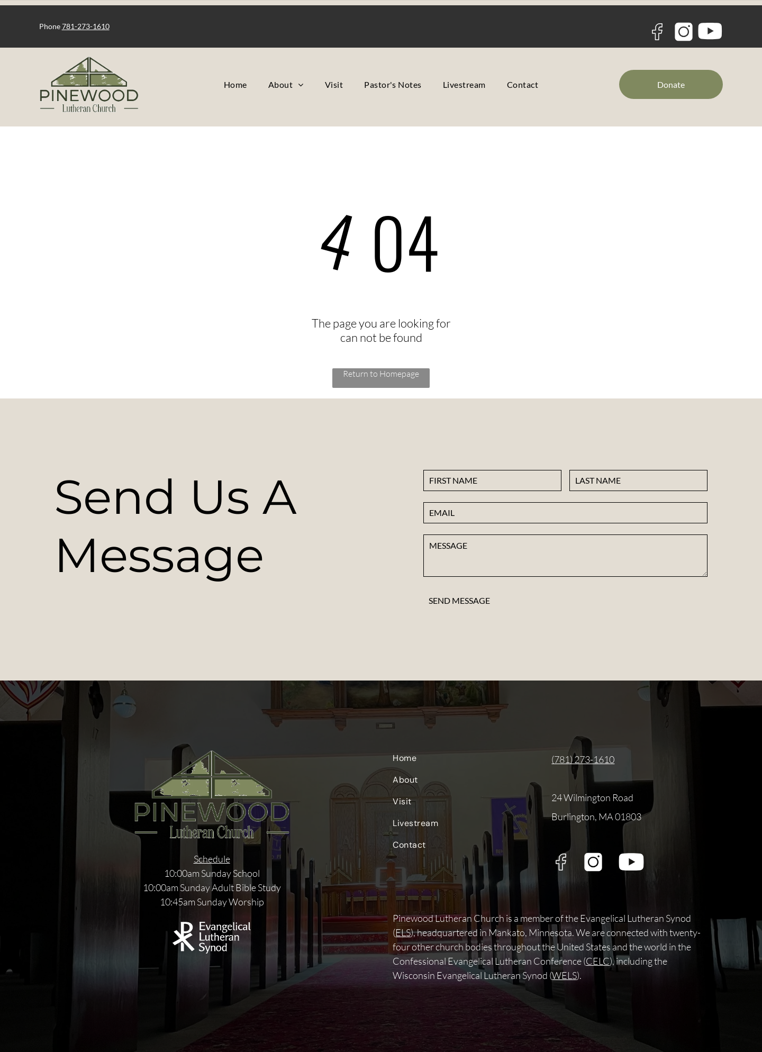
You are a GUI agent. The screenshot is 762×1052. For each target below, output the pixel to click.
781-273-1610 (86, 26)
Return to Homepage (381, 373)
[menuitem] (235, 84)
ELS (403, 932)
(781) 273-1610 (582, 759)
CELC (598, 961)
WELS (564, 975)
